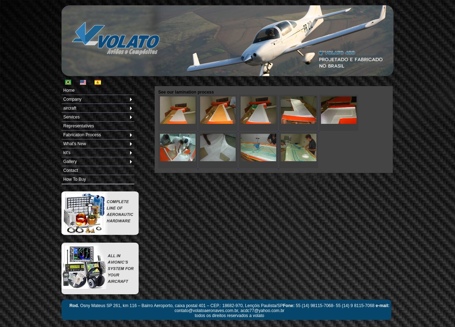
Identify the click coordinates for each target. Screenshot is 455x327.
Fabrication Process (82, 134)
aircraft (69, 108)
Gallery (70, 161)
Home (69, 90)
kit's (66, 152)
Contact (70, 170)
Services (71, 117)
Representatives (78, 125)
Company (72, 99)
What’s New (74, 143)
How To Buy (74, 179)
